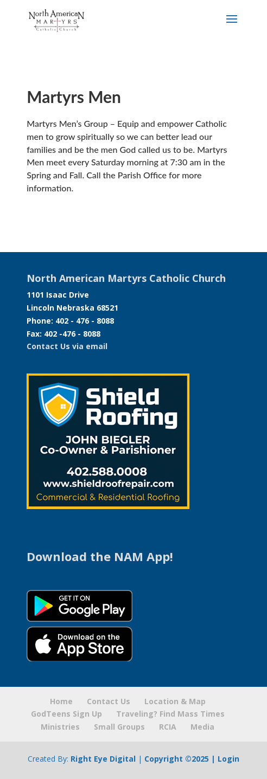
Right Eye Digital (103, 759)
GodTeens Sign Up (66, 714)
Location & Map (175, 701)
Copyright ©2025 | (181, 759)
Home (61, 701)
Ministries (60, 727)
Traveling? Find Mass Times (170, 714)
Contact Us (108, 701)
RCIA (167, 727)
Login (228, 759)
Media (202, 727)
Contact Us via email (67, 346)
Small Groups (119, 727)
